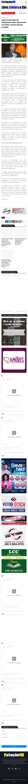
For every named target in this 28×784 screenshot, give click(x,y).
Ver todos (24, 225)
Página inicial (4, 17)
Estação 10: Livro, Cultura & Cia (18, 779)
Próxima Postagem (21, 311)
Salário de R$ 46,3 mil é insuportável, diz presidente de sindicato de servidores (20, 241)
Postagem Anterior (6, 311)
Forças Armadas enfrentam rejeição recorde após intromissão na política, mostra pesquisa (6, 263)
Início (14, 781)
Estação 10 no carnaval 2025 (23, 13)
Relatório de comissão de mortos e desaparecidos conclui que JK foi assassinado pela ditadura (7, 242)
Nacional (11, 17)
